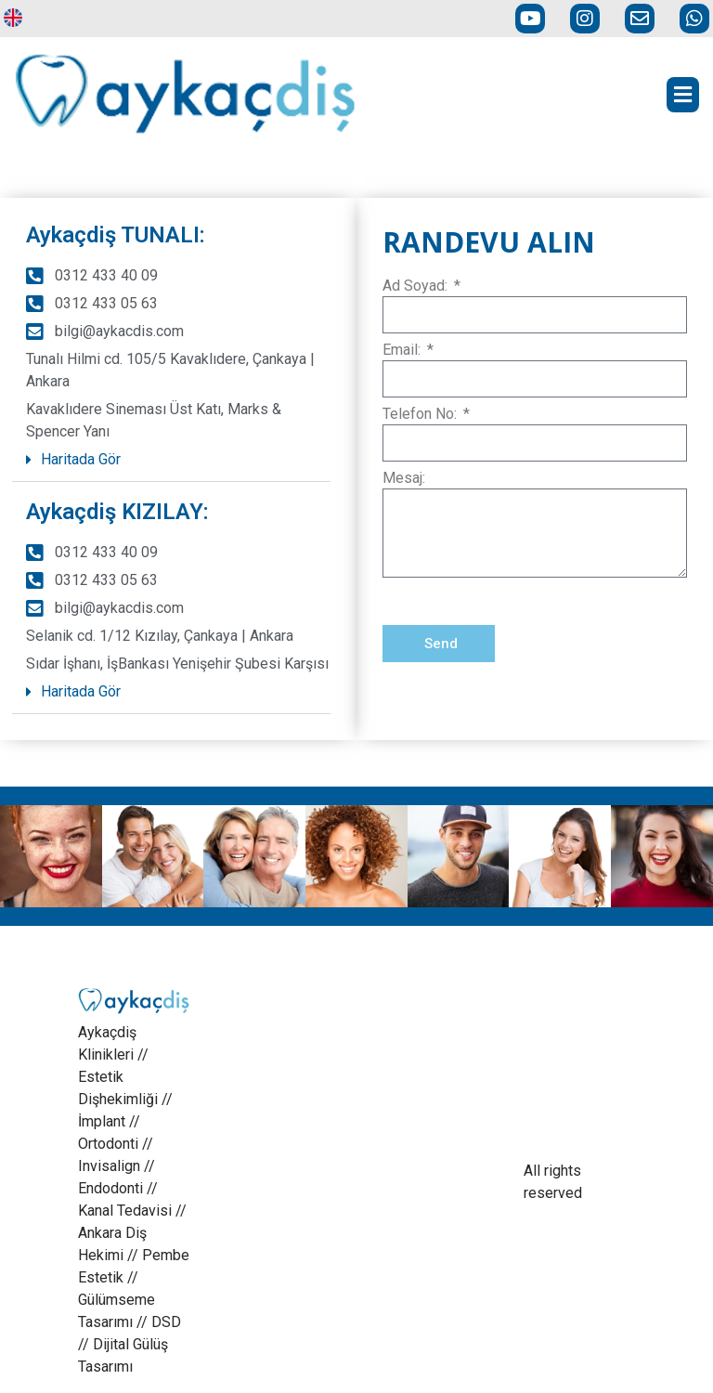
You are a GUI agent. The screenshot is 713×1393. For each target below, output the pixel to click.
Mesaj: (403, 479)
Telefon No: (421, 415)
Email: (403, 350)
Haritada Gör (81, 459)
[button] (171, 460)
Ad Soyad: (416, 286)
